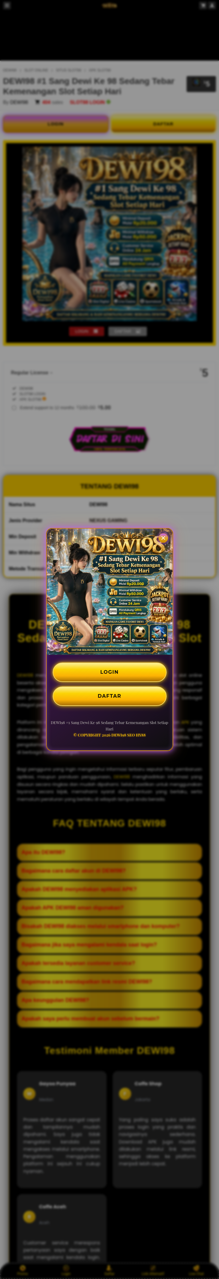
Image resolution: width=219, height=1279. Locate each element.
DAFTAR (109, 696)
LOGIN (109, 672)
